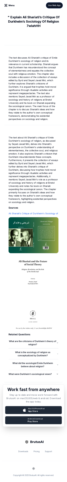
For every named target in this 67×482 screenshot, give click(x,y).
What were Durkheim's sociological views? (33, 374)
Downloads (23, 451)
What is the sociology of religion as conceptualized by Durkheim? (36, 354)
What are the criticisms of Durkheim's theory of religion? (33, 343)
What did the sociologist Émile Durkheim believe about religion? (35, 365)
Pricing (37, 451)
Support (48, 451)
